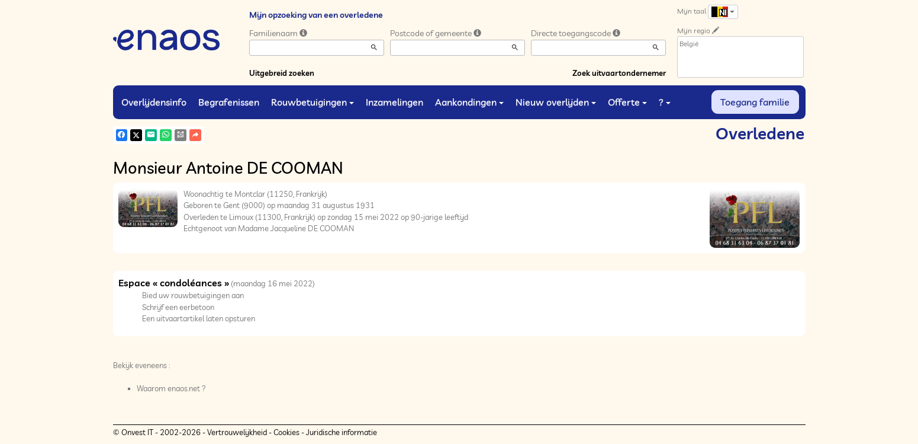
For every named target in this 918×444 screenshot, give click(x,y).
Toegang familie (755, 102)
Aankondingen (469, 102)
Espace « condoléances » (173, 283)
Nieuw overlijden (556, 102)
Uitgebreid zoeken (281, 73)
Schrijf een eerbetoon (178, 307)
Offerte (627, 102)
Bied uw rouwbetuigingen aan (193, 295)
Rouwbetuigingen (312, 102)
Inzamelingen (394, 102)
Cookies (286, 432)
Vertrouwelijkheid (237, 432)
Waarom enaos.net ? (171, 388)
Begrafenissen (228, 102)
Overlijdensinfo (153, 102)
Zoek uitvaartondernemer (619, 73)
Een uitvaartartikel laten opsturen (198, 318)
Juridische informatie (341, 432)
